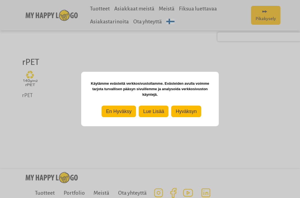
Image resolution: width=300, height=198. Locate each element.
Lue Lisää (153, 111)
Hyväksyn (186, 111)
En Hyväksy (119, 111)
